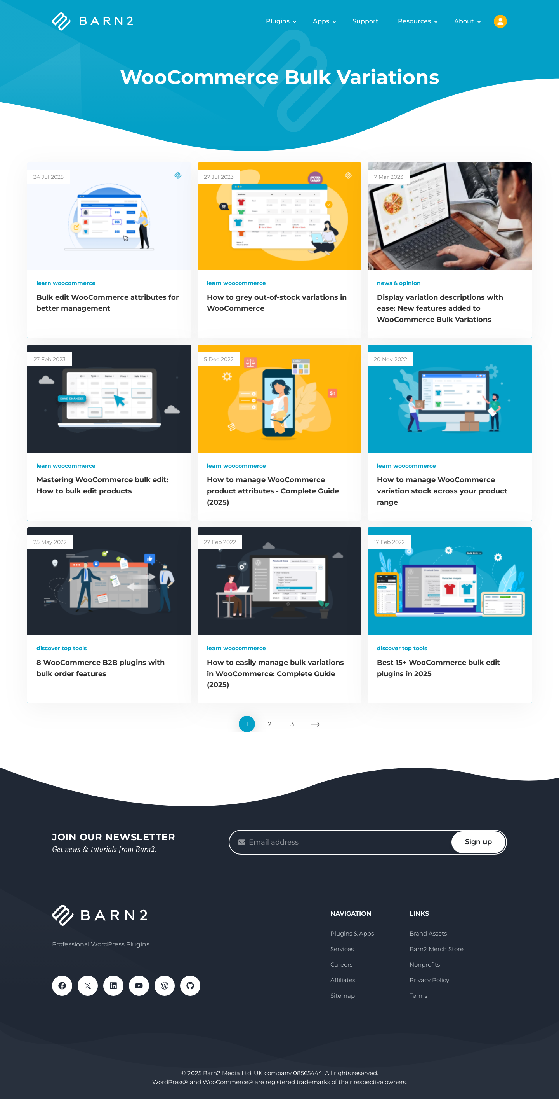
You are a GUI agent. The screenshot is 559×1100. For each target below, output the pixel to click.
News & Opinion (399, 283)
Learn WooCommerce (65, 283)
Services (342, 950)
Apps (321, 21)
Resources (414, 21)
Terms (418, 996)
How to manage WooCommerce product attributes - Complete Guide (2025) (273, 491)
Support (365, 21)
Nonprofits (425, 965)
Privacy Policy (429, 981)
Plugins (278, 21)
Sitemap (342, 996)
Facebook (62, 987)
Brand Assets (428, 934)
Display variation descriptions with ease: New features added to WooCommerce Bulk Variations (440, 308)
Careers (341, 965)
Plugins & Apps (352, 934)
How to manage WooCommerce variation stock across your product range (442, 491)
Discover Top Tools (61, 648)
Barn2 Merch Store (437, 950)
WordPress (165, 987)
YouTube (139, 987)
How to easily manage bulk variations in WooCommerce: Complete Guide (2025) (275, 673)
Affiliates (342, 981)
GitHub (190, 987)
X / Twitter (88, 987)
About (464, 21)
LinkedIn (113, 987)
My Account (500, 21)
